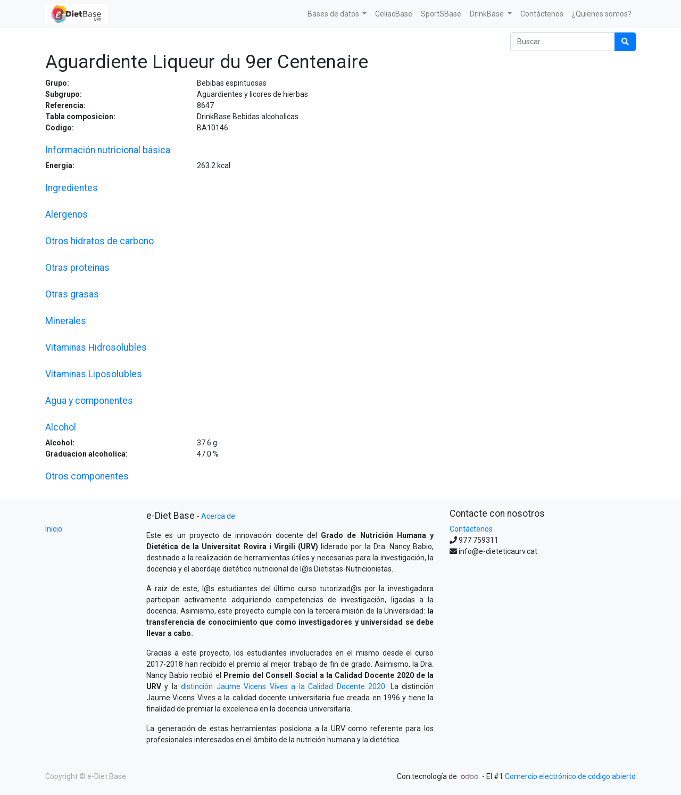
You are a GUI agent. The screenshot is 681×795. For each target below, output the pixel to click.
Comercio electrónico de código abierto (570, 776)
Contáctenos (471, 529)
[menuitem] (394, 14)
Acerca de (218, 516)
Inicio (53, 529)
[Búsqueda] (625, 41)
